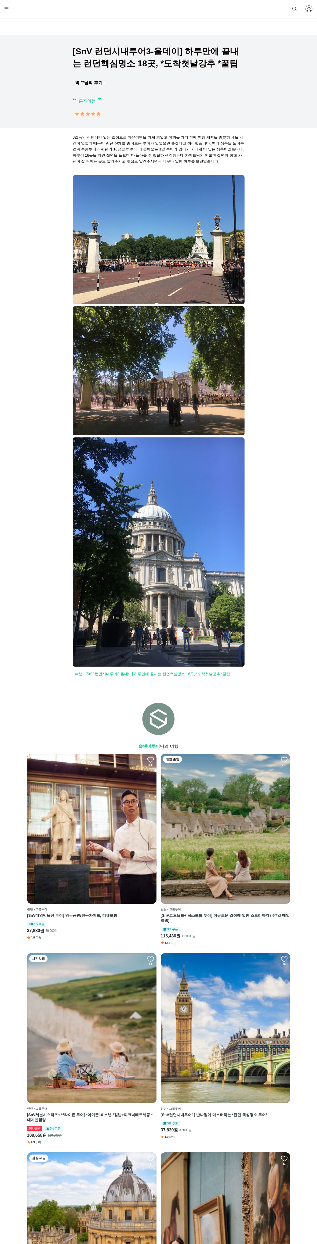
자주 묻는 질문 (148, 1208)
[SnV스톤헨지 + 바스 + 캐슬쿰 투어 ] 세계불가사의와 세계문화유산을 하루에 (192, 963)
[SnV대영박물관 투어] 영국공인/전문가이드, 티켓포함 (58, 841)
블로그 (188, 1176)
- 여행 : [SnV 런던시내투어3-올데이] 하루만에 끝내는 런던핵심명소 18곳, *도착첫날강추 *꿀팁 (151, 675)
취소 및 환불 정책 (150, 1192)
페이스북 (188, 1160)
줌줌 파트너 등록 (235, 8)
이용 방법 (145, 1168)
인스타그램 (190, 1168)
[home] (37, 11)
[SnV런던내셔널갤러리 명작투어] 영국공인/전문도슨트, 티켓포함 (124, 963)
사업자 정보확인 (241, 1225)
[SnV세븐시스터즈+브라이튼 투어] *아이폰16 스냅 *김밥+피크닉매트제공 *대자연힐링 (192, 842)
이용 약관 (145, 1176)
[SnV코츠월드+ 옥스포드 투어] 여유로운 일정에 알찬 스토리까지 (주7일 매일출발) (124, 842)
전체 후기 (189, 1184)
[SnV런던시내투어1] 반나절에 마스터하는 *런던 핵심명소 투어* (257, 841)
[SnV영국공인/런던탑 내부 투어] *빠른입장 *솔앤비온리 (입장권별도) (124, 1085)
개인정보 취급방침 (151, 1184)
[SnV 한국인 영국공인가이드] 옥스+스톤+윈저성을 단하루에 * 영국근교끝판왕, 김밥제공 (58, 1085)
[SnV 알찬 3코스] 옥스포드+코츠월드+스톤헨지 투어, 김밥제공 (58, 963)
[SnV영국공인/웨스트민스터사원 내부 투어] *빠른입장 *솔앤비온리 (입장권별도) (259, 963)
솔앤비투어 (149, 747)
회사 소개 (145, 1160)
